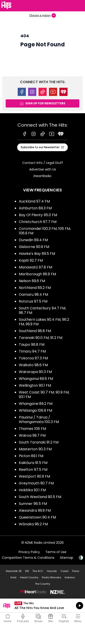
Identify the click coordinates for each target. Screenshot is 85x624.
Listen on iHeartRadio (42, 605)
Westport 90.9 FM (34, 476)
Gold (13, 577)
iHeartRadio (42, 176)
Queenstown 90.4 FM (37, 517)
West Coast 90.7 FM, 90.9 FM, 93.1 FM (44, 394)
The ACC (37, 571)
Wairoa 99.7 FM (32, 435)
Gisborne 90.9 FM (34, 246)
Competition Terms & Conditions (28, 557)
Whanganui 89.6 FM (36, 378)
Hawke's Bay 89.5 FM (37, 253)
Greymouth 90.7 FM (36, 483)
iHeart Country (29, 577)
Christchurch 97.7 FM (37, 221)
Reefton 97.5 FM (33, 469)
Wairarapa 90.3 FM (35, 371)
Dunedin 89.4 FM (33, 240)
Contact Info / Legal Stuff (42, 162)
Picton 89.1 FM (31, 456)
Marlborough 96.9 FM (37, 274)
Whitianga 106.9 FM (35, 410)
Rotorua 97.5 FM (33, 301)
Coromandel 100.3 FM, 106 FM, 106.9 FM (45, 231)
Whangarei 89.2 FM (35, 403)
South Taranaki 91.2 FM (38, 442)
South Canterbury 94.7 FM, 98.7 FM (42, 310)
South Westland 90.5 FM (40, 496)
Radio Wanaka (51, 577)
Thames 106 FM (32, 428)
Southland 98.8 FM (35, 330)
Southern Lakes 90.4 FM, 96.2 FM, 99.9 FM (44, 322)
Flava (75, 571)
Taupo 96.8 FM (31, 344)
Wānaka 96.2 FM (33, 524)
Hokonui (70, 577)
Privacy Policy (29, 552)
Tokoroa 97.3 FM (33, 358)
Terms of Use (55, 552)
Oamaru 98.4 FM (33, 294)
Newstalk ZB (13, 571)
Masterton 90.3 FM (35, 449)
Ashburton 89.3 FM (35, 208)
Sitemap (66, 557)
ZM (27, 571)
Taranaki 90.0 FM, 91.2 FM (40, 337)
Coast (64, 571)
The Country (42, 584)
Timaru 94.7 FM (32, 351)
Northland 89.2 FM (35, 287)
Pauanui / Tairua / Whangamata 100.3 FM (39, 419)
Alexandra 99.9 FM (35, 510)
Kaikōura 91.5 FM (33, 462)
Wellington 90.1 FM (35, 385)
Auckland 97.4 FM (34, 201)
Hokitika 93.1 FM (32, 490)
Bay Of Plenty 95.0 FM (38, 215)
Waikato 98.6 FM (33, 365)
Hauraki (52, 571)
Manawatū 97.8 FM (35, 267)
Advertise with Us (42, 169)
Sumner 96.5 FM (33, 503)
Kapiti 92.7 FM (31, 260)
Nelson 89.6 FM (32, 280)
